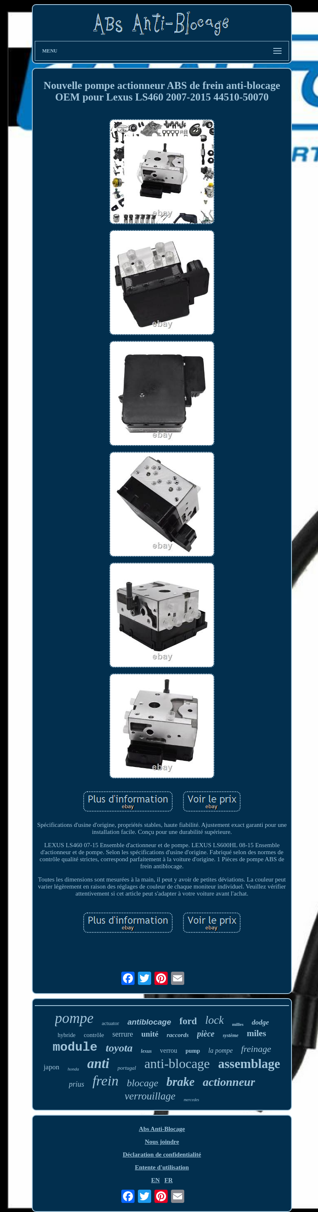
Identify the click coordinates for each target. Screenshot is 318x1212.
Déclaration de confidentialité (162, 1154)
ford (188, 1021)
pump (193, 1051)
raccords (177, 1035)
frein (105, 1080)
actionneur (229, 1081)
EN (155, 1180)
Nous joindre (162, 1141)
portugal (127, 1068)
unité (149, 1034)
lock (214, 1020)
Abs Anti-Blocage (162, 1129)
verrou (168, 1050)
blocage (142, 1083)
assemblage (249, 1063)
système (230, 1035)
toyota (119, 1048)
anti (98, 1063)
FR (168, 1180)
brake (180, 1081)
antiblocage (149, 1022)
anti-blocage (177, 1063)
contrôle (94, 1035)
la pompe (220, 1050)
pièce (205, 1033)
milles (237, 1024)
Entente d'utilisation (162, 1167)
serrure (122, 1034)
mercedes (191, 1099)
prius (76, 1084)
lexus (146, 1051)
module (75, 1047)
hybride (66, 1035)
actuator (110, 1023)
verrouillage (150, 1096)
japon (51, 1067)
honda (73, 1068)
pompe (74, 1018)
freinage (256, 1049)
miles (256, 1033)
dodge (260, 1022)
